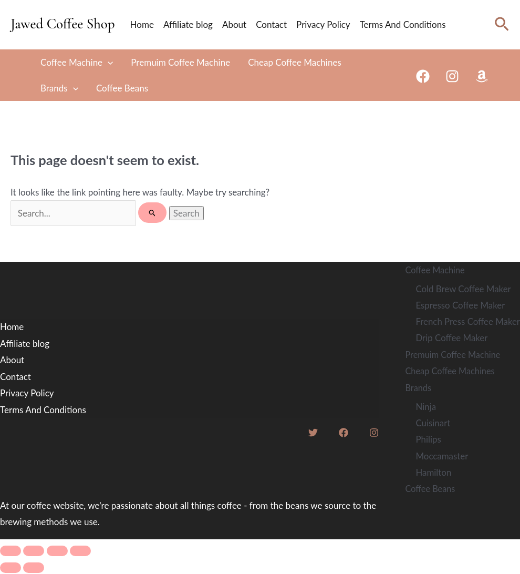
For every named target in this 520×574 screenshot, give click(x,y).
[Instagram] (452, 76)
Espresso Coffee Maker (460, 305)
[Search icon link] (501, 24)
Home (142, 24)
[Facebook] (423, 76)
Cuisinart (432, 423)
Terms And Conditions (403, 24)
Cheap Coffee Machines (294, 62)
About (234, 24)
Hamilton (433, 473)
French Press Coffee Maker (467, 321)
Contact (271, 24)
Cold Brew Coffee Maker (463, 288)
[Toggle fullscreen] (33, 552)
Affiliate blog (188, 24)
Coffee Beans (122, 88)
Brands (59, 88)
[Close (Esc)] (80, 552)
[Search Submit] (152, 212)
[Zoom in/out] (10, 552)
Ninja (425, 407)
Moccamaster (441, 456)
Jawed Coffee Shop (63, 24)
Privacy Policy (323, 24)
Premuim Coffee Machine (180, 62)
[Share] (57, 552)
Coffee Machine (76, 62)
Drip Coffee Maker (451, 338)
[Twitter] (312, 433)
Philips (428, 440)
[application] (107, 62)
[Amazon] (481, 76)
